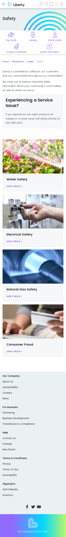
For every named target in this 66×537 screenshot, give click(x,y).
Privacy (7, 464)
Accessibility (10, 475)
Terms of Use (10, 469)
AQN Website (10, 489)
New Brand (9, 449)
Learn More (13, 186)
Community (41, 3)
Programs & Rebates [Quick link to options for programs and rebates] (16, 52)
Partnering (9, 412)
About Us (8, 381)
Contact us (51, 3)
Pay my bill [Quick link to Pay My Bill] (11, 40)
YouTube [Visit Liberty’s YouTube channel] (39, 507)
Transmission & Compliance (19, 424)
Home (6, 61)
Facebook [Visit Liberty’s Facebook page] (27, 507)
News (6, 398)
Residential (18, 61)
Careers (7, 393)
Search (46, 3)
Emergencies (57, 3)
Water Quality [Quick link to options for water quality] (55, 40)
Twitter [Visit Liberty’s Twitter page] (33, 507)
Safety (30, 61)
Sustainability (10, 387)
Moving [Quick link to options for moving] (33, 40)
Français (7, 444)
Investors (8, 495)
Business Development (16, 418)
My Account (62, 3)
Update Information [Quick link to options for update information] (49, 52)
